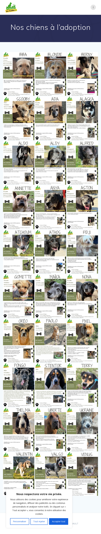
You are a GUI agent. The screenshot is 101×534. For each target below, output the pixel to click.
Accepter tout (58, 521)
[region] (39, 508)
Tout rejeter (39, 521)
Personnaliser (19, 521)
